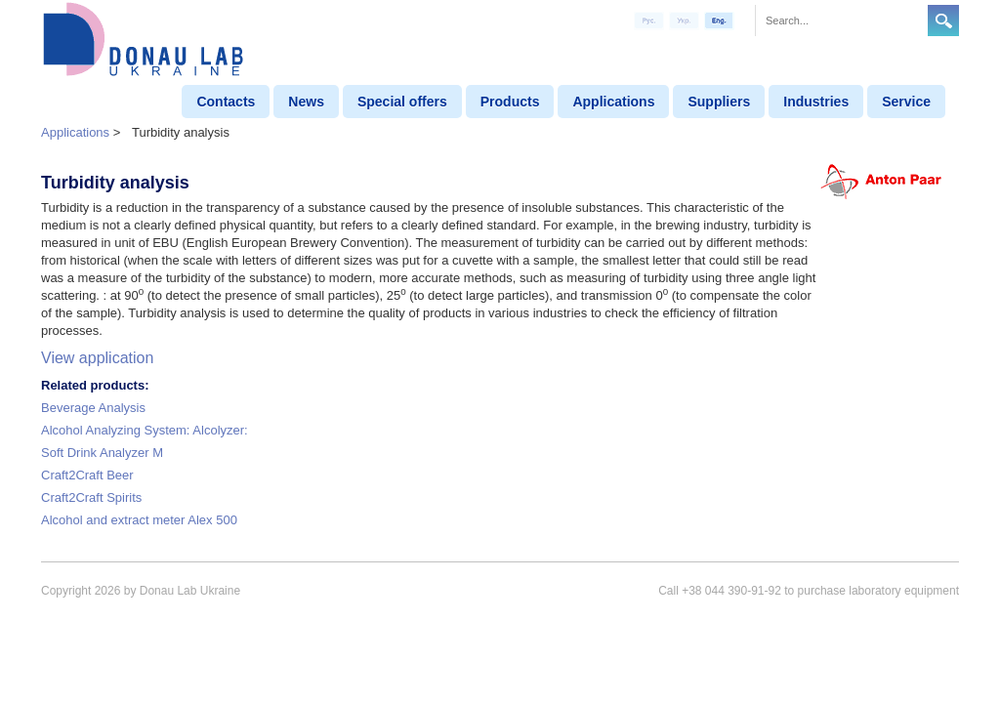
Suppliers (719, 101)
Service (906, 101)
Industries (816, 101)
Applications (613, 101)
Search (943, 20)
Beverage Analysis (93, 407)
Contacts (225, 101)
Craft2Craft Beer (87, 475)
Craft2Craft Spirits (91, 497)
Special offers (402, 101)
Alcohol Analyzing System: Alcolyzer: (144, 430)
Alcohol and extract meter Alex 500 (139, 520)
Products (510, 101)
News (306, 101)
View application (97, 358)
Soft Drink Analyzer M (102, 452)
